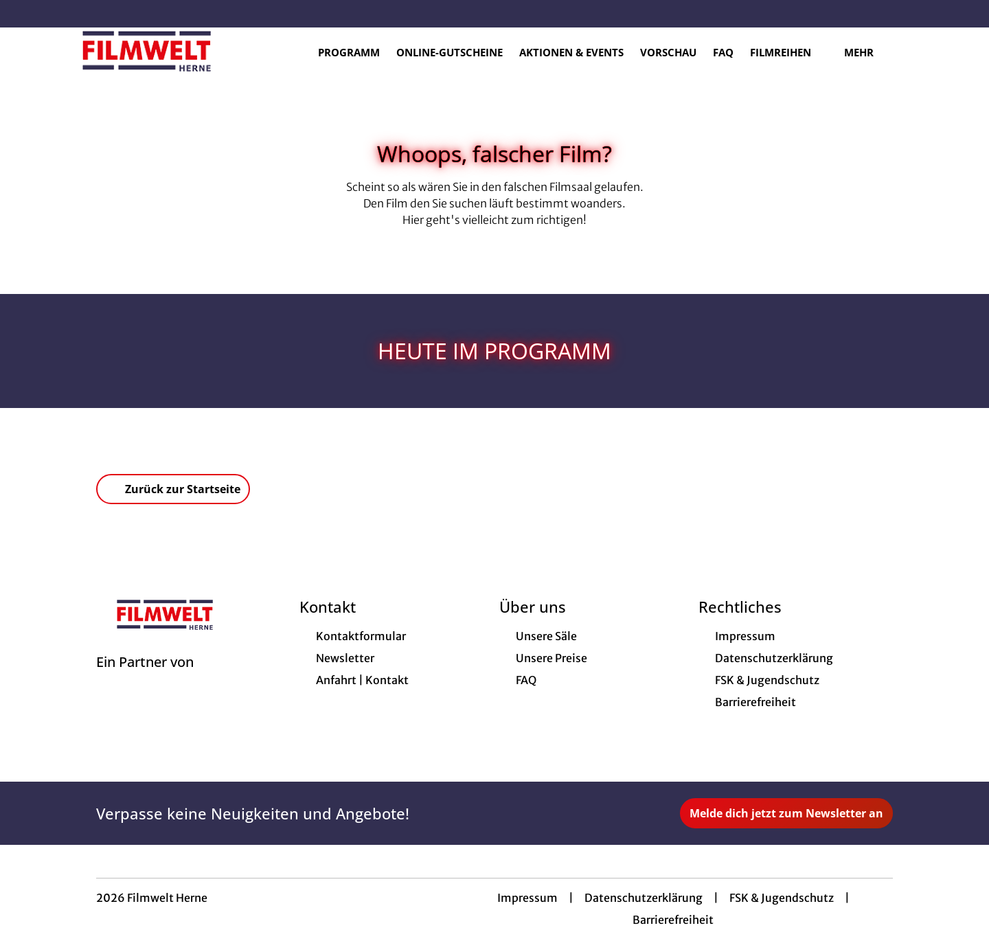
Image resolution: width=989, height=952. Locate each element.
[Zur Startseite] (151, 52)
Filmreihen (789, 53)
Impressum (527, 900)
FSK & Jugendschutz (781, 900)
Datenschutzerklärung (643, 900)
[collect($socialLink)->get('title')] (24, 13)
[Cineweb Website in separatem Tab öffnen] (145, 681)
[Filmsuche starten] (920, 52)
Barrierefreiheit (673, 922)
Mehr (867, 53)
